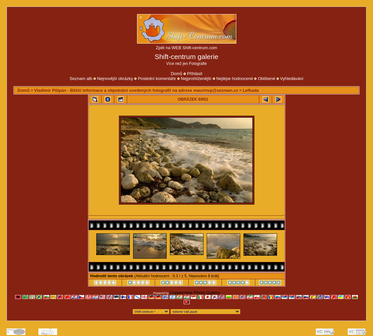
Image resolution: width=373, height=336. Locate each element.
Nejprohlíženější (196, 78)
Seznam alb (81, 78)
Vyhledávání (291, 78)
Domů (176, 73)
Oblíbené (266, 78)
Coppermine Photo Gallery (195, 292)
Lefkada (251, 90)
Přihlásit (194, 73)
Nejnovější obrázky (115, 78)
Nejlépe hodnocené (234, 78)
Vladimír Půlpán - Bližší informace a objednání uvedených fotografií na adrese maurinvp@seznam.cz (136, 90)
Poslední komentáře (157, 78)
